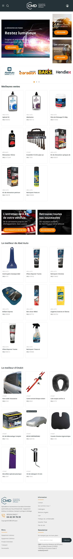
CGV (39, 515)
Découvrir (12, 47)
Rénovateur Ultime (8, 155)
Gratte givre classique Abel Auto (11, 274)
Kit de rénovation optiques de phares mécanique (60, 155)
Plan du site (41, 525)
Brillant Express (7, 312)
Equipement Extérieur (7, 538)
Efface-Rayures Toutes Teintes (33, 274)
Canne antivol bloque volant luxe (35, 399)
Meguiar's (5, 152)
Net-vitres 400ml (31, 312)
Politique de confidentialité (46, 519)
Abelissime (29, 117)
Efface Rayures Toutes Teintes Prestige (9, 349)
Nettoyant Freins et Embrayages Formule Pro (34, 193)
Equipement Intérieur (7, 535)
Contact (40, 503)
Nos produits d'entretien (15, 230)
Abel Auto (5, 114)
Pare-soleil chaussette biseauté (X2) (9, 399)
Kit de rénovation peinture (11, 192)
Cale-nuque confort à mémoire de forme (58, 399)
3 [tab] (39, 81)
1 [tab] (34, 81)
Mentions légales (43, 512)
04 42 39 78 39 (14, 517)
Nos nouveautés (47, 230)
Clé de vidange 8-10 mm (34, 474)
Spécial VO (5, 117)
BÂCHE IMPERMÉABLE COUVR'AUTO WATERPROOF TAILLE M (35, 436)
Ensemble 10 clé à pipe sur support (35, 155)
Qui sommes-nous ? (44, 506)
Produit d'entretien (7, 542)
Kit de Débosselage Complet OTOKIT (11, 436)
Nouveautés (5, 548)
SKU (3, 119)
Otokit (28, 152)
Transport (4, 545)
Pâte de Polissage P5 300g (59, 117)
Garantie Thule (42, 522)
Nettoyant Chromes (57, 274)
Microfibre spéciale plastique (11, 474)
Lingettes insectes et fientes (60, 312)
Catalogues (41, 509)
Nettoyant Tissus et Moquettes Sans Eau (33, 349)
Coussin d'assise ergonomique (60, 436)
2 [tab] (36, 81)
